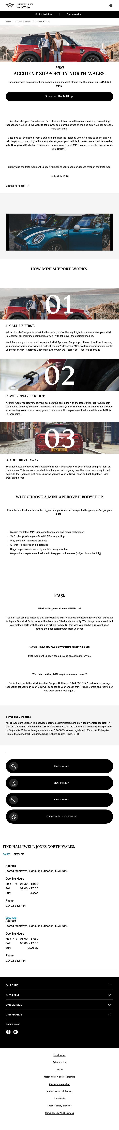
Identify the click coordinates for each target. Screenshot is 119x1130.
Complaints (59, 1098)
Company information (59, 1084)
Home (8, 21)
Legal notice (60, 1055)
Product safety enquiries (59, 1105)
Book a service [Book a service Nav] (74, 14)
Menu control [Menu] (111, 5)
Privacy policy (59, 1062)
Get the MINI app (15, 185)
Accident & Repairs (23, 21)
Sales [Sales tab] (6, 854)
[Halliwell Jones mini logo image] (19, 6)
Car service (14, 1004)
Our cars (12, 985)
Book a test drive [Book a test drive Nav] (43, 14)
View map (11, 918)
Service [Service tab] (19, 854)
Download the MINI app (59, 96)
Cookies (59, 1069)
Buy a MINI (12, 995)
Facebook (8, 1032)
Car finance (14, 1014)
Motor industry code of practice (59, 1076)
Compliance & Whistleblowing (59, 1113)
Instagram (15, 1032)
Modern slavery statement (59, 1091)
